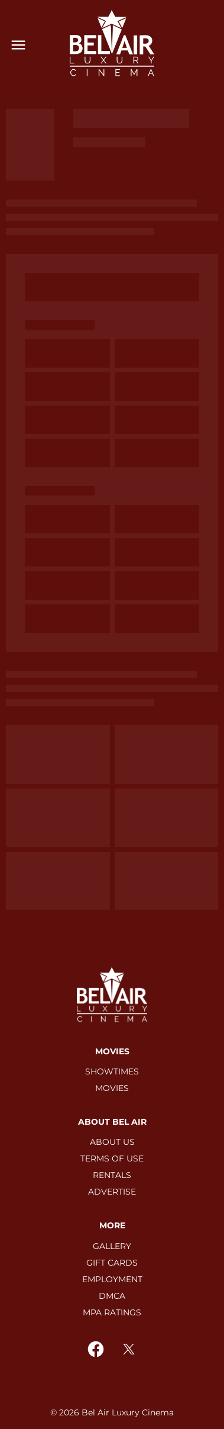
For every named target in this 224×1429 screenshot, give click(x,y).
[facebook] (95, 1349)
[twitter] (128, 1349)
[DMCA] (112, 1296)
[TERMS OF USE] (112, 1158)
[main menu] (18, 45)
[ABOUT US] (112, 1142)
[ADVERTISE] (112, 1191)
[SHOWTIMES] (112, 1071)
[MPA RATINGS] (112, 1312)
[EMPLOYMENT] (112, 1279)
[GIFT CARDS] (112, 1262)
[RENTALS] (112, 1175)
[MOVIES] (112, 1088)
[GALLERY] (112, 1246)
